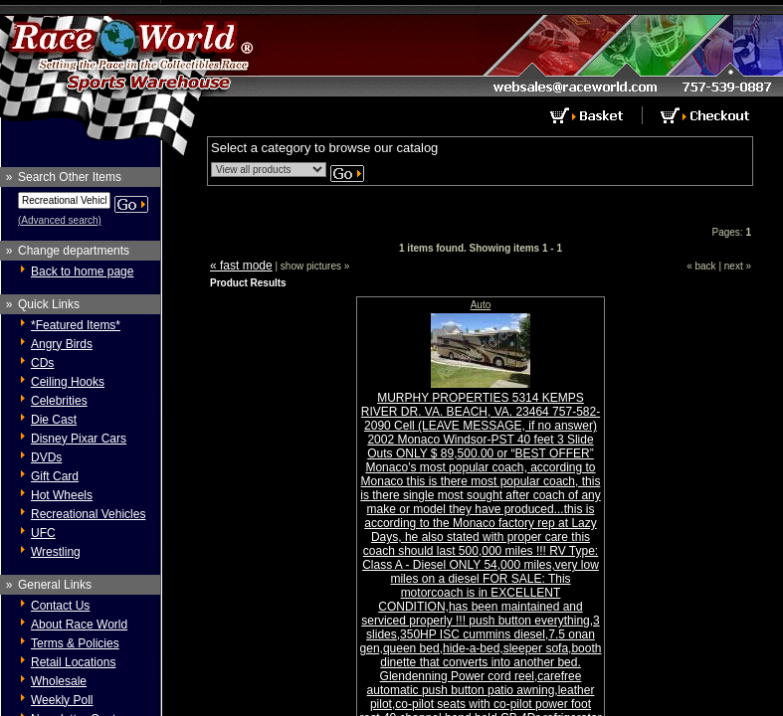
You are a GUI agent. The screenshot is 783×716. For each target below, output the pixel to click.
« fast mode (241, 265)
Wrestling (56, 552)
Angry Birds (62, 344)
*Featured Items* (75, 325)
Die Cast (54, 420)
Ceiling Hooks (67, 382)
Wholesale (59, 681)
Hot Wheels (62, 495)
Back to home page (82, 271)
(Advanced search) (59, 220)
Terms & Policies (75, 643)
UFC (43, 533)
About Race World (79, 624)
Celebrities (59, 401)
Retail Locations (73, 662)
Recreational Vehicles (88, 514)
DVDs (46, 457)
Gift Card (55, 476)
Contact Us (60, 606)
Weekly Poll (62, 700)
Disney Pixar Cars (78, 439)
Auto (481, 304)
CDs (42, 363)
